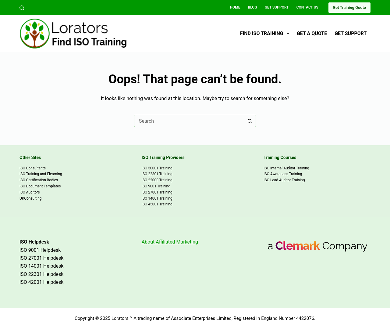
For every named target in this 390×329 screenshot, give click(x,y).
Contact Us (307, 7)
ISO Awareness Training (283, 174)
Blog (252, 7)
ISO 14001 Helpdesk (41, 266)
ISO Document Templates (40, 186)
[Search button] (250, 121)
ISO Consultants (33, 168)
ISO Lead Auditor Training (284, 180)
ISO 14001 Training (157, 198)
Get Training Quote (349, 7)
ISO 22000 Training (157, 180)
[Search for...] (189, 121)
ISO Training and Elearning (41, 174)
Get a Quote (312, 33)
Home (235, 7)
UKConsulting (30, 198)
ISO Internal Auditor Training (286, 168)
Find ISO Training (266, 33)
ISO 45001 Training (157, 204)
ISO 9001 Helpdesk (40, 250)
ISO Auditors (30, 192)
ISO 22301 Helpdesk (41, 274)
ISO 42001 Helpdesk (41, 282)
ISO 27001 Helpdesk (41, 258)
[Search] (22, 7)
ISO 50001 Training (157, 168)
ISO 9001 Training (156, 186)
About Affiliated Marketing (170, 242)
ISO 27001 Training (157, 192)
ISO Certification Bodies (39, 180)
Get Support (277, 7)
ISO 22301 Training (157, 174)
